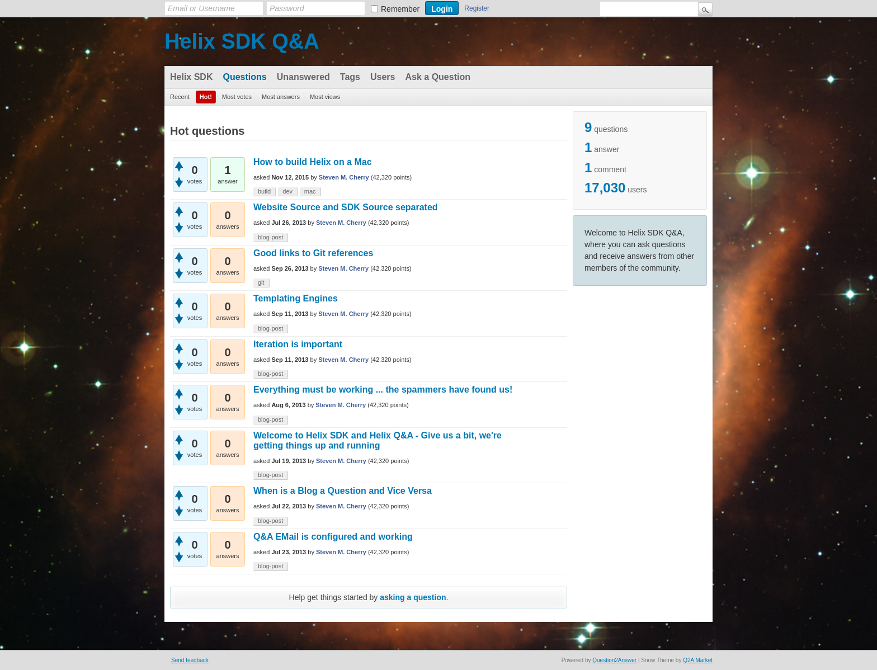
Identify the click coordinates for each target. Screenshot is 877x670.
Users (382, 77)
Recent (180, 96)
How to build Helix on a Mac (312, 162)
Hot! (206, 96)
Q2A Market (698, 660)
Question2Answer (614, 660)
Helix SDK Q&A (241, 41)
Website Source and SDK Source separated (345, 207)
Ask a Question (437, 77)
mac (310, 191)
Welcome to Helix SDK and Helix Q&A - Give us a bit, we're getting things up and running (377, 440)
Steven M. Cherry (344, 177)
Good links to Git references (313, 253)
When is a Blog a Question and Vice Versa (342, 491)
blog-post (270, 237)
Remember (400, 9)
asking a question (413, 597)
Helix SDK (191, 77)
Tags (350, 77)
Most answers (281, 96)
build (264, 191)
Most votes (237, 96)
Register (476, 8)
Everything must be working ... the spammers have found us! (382, 389)
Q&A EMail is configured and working (333, 536)
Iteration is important (297, 344)
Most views (325, 96)
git (261, 282)
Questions (244, 77)
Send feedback (190, 660)
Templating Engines (295, 298)
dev (287, 191)
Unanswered (303, 77)
